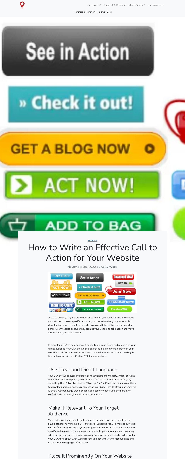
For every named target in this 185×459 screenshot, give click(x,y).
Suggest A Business (115, 5)
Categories (94, 5)
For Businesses (156, 5)
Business (92, 240)
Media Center (136, 5)
